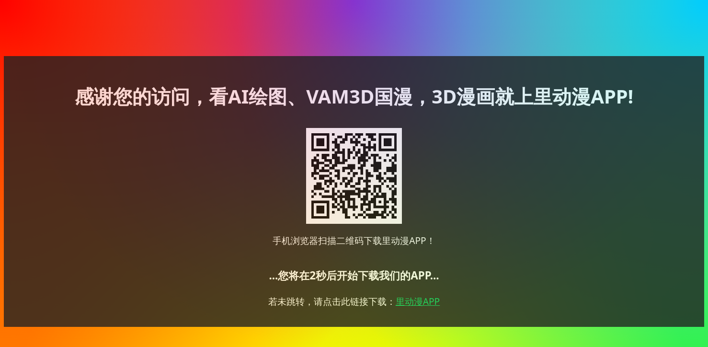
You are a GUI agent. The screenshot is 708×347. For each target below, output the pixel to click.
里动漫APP (418, 301)
